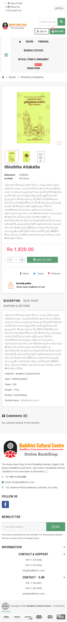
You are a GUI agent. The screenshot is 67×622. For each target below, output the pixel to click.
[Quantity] (15, 260)
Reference (9, 175)
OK (56, 526)
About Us (14, 7)
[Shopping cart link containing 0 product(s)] (57, 31)
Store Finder (15, 3)
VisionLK (6, 611)
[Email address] (24, 526)
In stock (8, 178)
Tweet (38, 273)
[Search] (52, 22)
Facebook (5, 504)
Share (24, 273)
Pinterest (54, 273)
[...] (46, 471)
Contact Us (14, 10)
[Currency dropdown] (59, 8)
